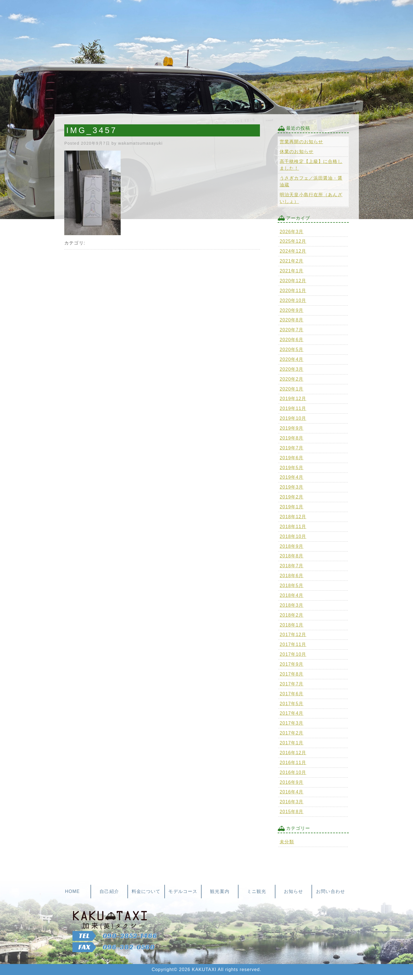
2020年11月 (293, 290)
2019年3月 (291, 487)
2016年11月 (293, 762)
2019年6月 (291, 457)
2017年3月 (291, 723)
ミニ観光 (256, 891)
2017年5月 (291, 703)
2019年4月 (291, 477)
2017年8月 (291, 674)
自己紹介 (109, 891)
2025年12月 (293, 241)
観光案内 (219, 891)
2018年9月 (291, 546)
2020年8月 (291, 319)
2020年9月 (291, 310)
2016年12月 (293, 752)
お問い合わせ (330, 891)
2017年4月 (291, 713)
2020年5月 (291, 349)
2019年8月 (291, 438)
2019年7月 (291, 447)
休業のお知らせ (296, 151)
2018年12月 (293, 516)
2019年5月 (291, 467)
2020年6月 (291, 339)
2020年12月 (293, 280)
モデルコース (182, 891)
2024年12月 (293, 251)
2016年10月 (293, 772)
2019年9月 (291, 428)
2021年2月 (291, 261)
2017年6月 (291, 693)
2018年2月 (291, 615)
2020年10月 (293, 300)
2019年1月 (291, 506)
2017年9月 (291, 664)
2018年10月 (293, 536)
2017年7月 (291, 683)
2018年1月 (291, 625)
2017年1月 (291, 742)
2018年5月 (291, 585)
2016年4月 (291, 791)
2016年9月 (291, 782)
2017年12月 (293, 634)
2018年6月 (291, 575)
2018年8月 (291, 555)
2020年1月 (291, 389)
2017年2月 (291, 733)
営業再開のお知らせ (301, 141)
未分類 (287, 841)
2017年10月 (293, 654)
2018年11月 (293, 526)
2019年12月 (293, 398)
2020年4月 (291, 359)
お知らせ (293, 891)
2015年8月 (291, 811)
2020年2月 (291, 379)
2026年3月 (291, 231)
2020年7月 (291, 329)
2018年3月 (291, 605)
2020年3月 (291, 369)
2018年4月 (291, 595)
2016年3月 (291, 801)
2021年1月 (291, 270)
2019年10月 (293, 418)
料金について (146, 891)
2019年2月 (291, 497)
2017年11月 (293, 644)
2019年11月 (293, 408)
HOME (72, 891)
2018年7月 (291, 565)
